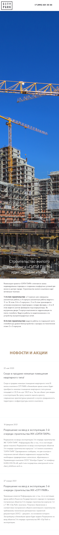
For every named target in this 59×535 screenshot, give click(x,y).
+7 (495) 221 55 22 (43, 5)
